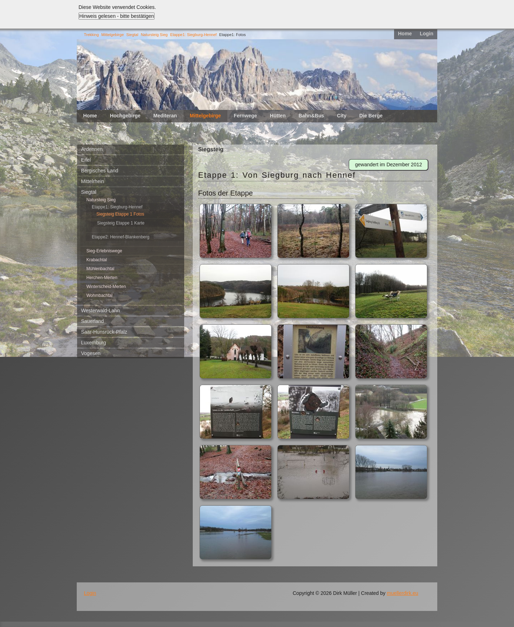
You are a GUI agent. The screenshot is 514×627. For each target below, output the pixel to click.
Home (405, 33)
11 (400, 97)
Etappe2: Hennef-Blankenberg (120, 236)
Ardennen (92, 149)
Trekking (91, 34)
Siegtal (132, 34)
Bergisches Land (99, 170)
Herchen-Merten (101, 277)
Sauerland (92, 321)
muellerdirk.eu (402, 593)
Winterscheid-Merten (106, 286)
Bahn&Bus (311, 115)
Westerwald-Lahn (100, 310)
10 (393, 97)
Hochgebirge (125, 115)
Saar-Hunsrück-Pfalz (104, 332)
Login (426, 33)
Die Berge (370, 115)
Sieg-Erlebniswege (104, 250)
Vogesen (91, 353)
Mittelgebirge (112, 34)
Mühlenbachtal (100, 268)
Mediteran (165, 115)
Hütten (278, 115)
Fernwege (245, 115)
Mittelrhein (92, 181)
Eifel (86, 160)
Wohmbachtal (99, 295)
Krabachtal (96, 259)
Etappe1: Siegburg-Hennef (193, 34)
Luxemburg (93, 342)
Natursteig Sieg (154, 34)
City (341, 115)
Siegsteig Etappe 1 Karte (121, 223)
